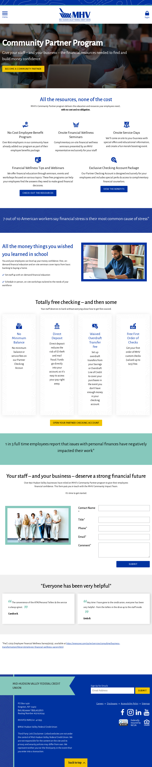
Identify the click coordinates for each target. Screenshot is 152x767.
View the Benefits (114, 189)
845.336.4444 (24, 710)
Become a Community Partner (23, 69)
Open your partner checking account (76, 423)
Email (81, 536)
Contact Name (86, 507)
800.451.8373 (37, 710)
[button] (5, 14)
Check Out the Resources (38, 193)
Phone (82, 528)
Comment (84, 545)
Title (81, 519)
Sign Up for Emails (99, 686)
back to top (74, 762)
